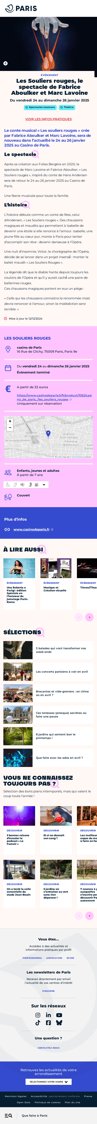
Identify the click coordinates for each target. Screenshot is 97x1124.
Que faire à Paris (34, 1115)
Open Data (23, 1102)
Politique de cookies (48, 1102)
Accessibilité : (55, 1096)
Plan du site (72, 1102)
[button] (48, 433)
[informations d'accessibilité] (26, 484)
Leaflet (58, 457)
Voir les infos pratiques (48, 119)
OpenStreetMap (77, 457)
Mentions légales (16, 1096)
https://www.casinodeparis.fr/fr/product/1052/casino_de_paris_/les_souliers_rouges (54, 397)
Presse (88, 1096)
